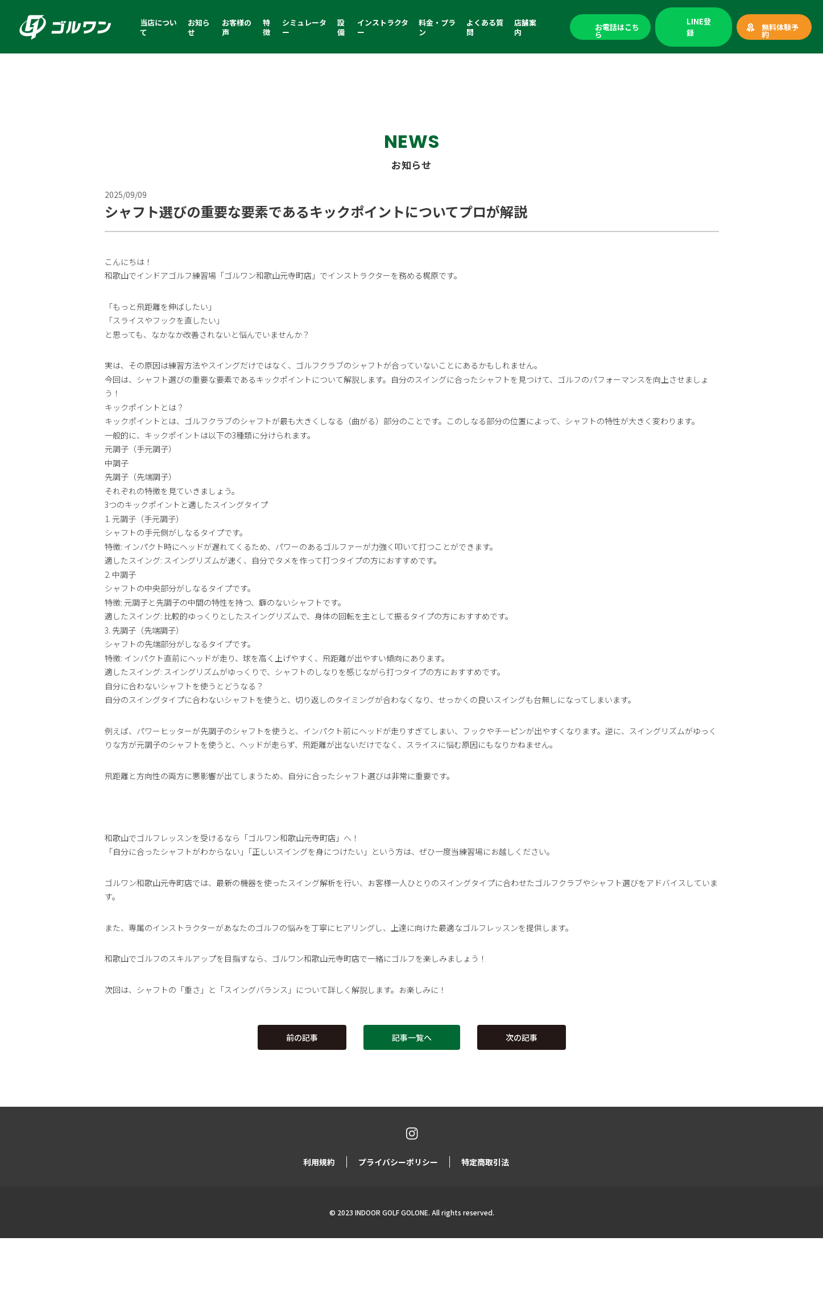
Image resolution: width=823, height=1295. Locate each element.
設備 (341, 27)
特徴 (266, 27)
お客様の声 (236, 27)
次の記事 (521, 1037)
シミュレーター (304, 27)
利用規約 (319, 1161)
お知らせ (199, 27)
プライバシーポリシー (398, 1161)
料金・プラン (437, 27)
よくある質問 (484, 27)
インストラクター (382, 27)
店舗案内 (525, 27)
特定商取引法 (485, 1161)
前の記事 (302, 1037)
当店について (158, 27)
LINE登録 (698, 27)
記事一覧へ (412, 1037)
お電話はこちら (617, 31)
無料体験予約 (780, 31)
